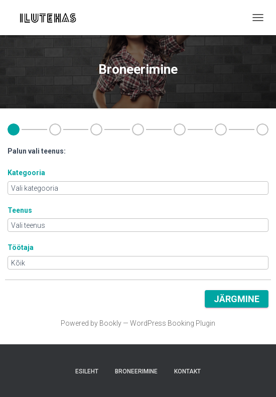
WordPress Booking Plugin (172, 323)
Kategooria (26, 173)
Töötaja (21, 247)
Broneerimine (136, 371)
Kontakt (187, 371)
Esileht (86, 371)
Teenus (20, 210)
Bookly (110, 323)
